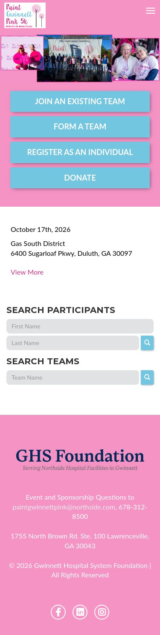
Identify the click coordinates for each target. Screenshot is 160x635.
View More (27, 272)
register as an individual (80, 152)
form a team (80, 126)
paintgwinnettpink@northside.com (64, 507)
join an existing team (80, 101)
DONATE (80, 177)
